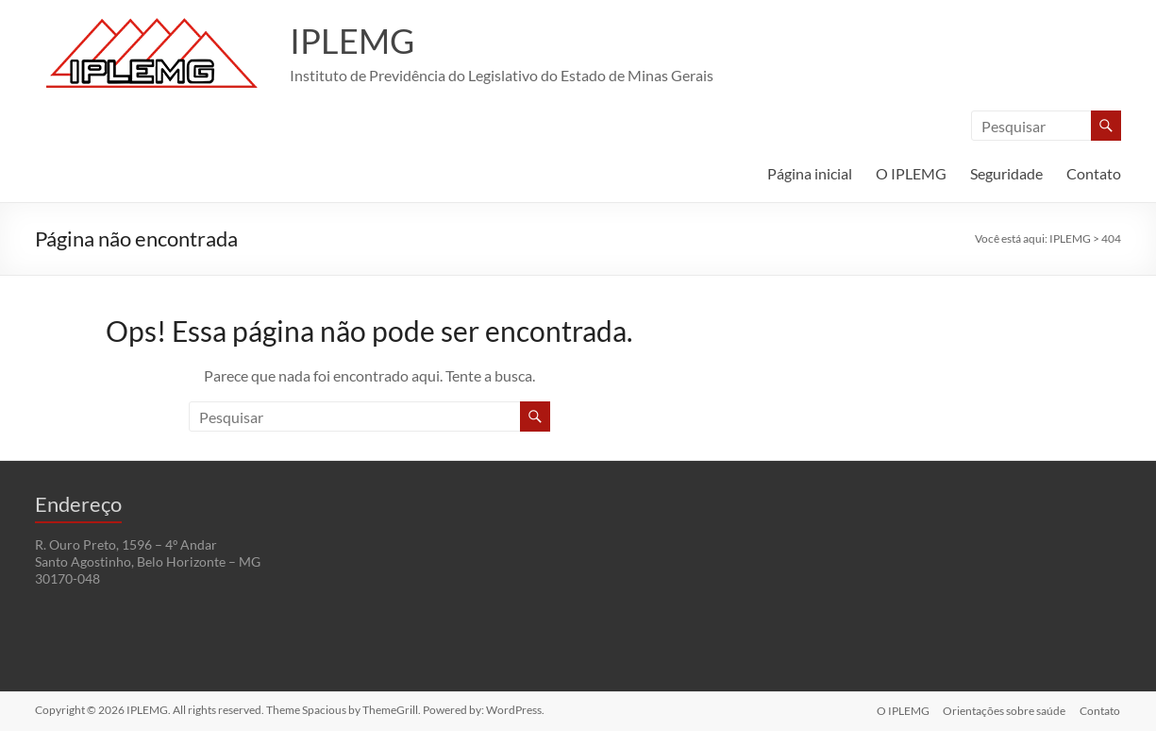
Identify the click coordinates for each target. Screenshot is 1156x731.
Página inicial (809, 173)
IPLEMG (352, 40)
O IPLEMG (911, 173)
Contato (1093, 173)
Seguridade (1006, 173)
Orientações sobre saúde (1004, 710)
